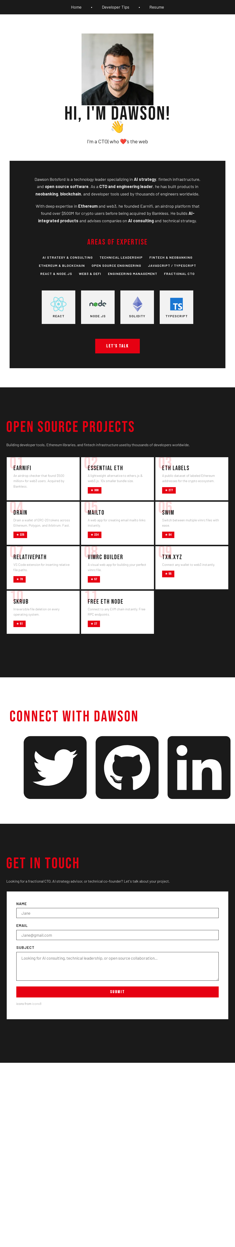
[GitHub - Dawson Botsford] (127, 768)
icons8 (36, 1004)
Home (76, 7)
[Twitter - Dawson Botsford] (55, 768)
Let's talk (117, 346)
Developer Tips (115, 7)
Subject (117, 963)
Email (117, 931)
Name (117, 909)
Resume (156, 7)
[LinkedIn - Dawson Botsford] (199, 768)
